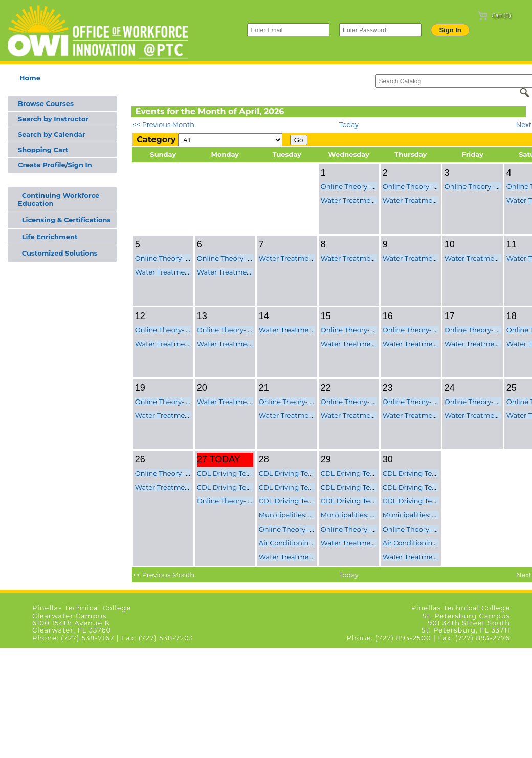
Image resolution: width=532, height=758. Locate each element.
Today (349, 124)
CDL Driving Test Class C (237, 487)
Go (298, 140)
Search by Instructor (53, 119)
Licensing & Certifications (64, 220)
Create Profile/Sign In (55, 165)
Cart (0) (494, 15)
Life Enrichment (48, 237)
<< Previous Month (163, 124)
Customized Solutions (58, 253)
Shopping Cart (43, 149)
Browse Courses (46, 103)
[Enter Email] (288, 29)
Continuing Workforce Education (58, 199)
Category (156, 139)
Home (29, 78)
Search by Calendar (51, 134)
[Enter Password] (380, 29)
